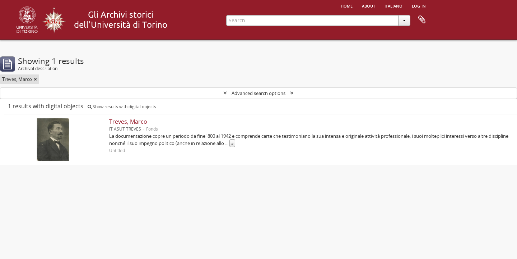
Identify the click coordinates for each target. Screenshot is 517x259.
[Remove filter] (35, 79)
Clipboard (422, 20)
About (368, 5)
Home (347, 5)
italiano (393, 5)
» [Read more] (232, 143)
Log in (419, 5)
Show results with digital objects (122, 107)
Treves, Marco (128, 122)
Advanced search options (258, 93)
